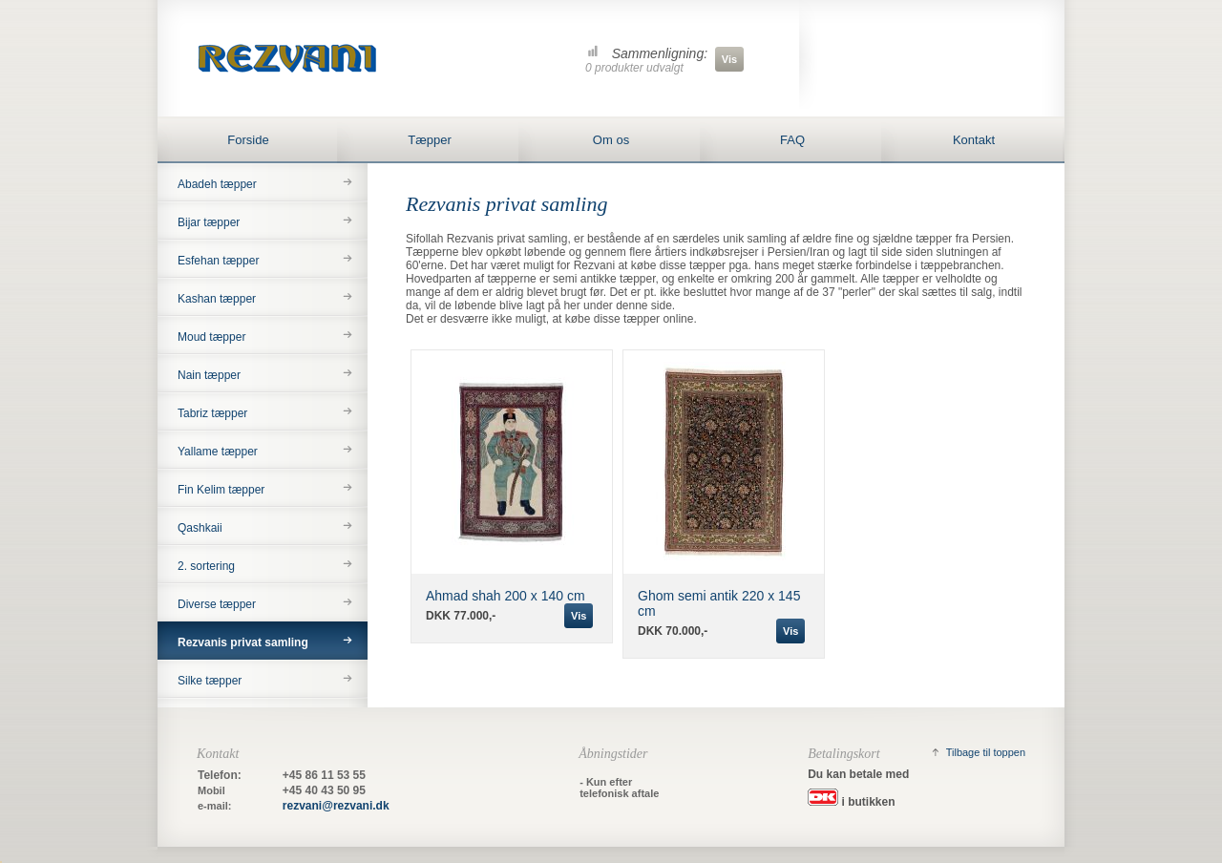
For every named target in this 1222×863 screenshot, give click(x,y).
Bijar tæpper (209, 222)
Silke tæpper (210, 680)
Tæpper (430, 140)
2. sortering (206, 566)
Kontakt (974, 140)
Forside (247, 140)
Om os (611, 140)
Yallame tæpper (218, 451)
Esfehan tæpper (218, 260)
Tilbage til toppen (985, 752)
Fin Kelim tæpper (221, 489)
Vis (729, 59)
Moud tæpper (211, 337)
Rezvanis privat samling (243, 642)
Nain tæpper (209, 375)
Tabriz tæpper (212, 413)
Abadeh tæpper (217, 184)
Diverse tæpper (217, 604)
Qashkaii (200, 528)
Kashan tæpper (217, 298)
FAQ (792, 140)
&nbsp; (1, 862)
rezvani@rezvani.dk (336, 805)
